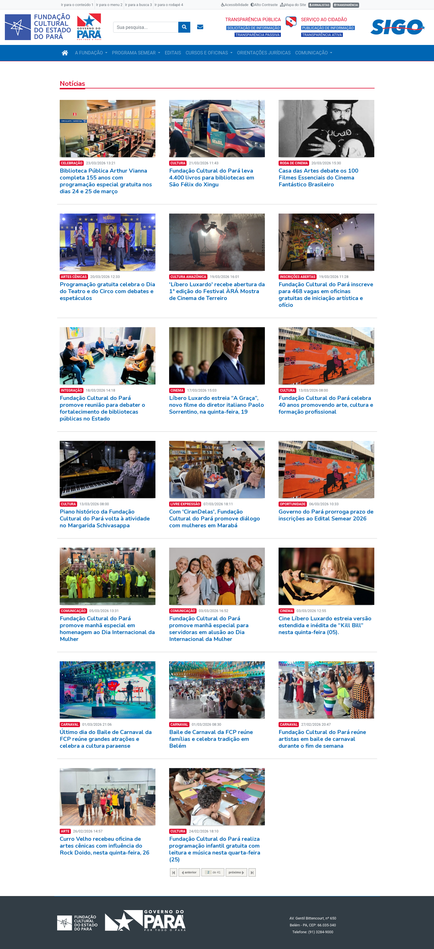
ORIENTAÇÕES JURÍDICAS (264, 53)
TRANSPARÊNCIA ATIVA (322, 35)
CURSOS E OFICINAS (207, 53)
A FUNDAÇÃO (89, 53)
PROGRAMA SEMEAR (134, 53)
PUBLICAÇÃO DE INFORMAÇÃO (328, 28)
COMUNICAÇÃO (312, 53)
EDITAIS (173, 53)
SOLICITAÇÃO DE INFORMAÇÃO (253, 28)
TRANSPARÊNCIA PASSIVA (258, 35)
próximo (236, 872)
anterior (189, 872)
